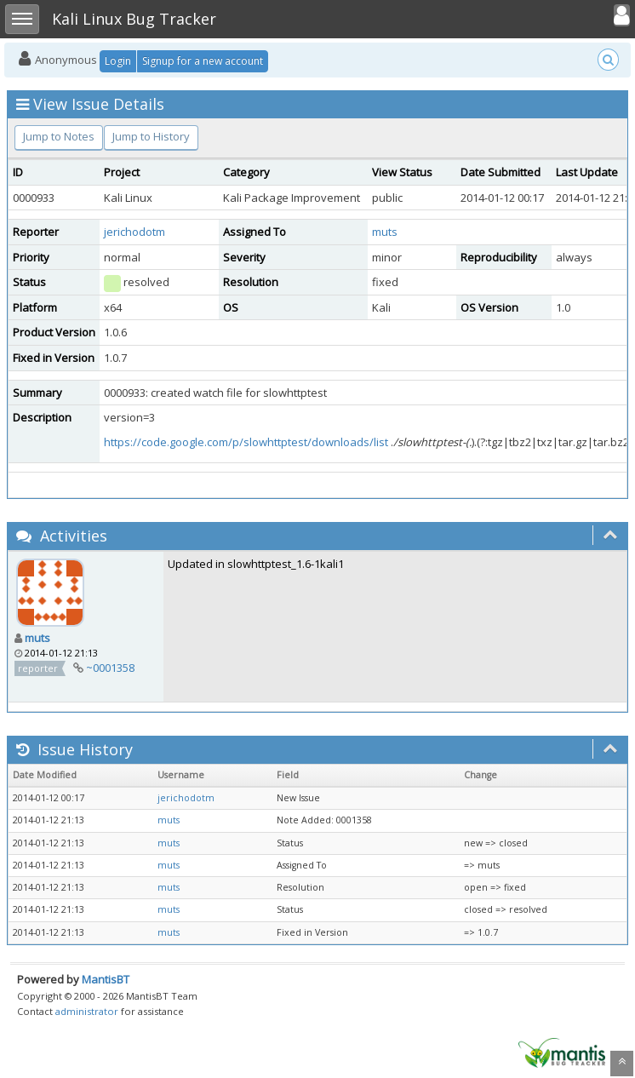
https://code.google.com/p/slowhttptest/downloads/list (246, 442)
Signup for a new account (202, 61)
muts (385, 231)
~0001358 (110, 667)
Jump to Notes (58, 136)
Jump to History (151, 136)
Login (118, 61)
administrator (86, 1011)
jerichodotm (134, 231)
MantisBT (105, 979)
